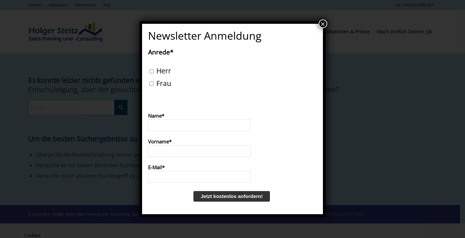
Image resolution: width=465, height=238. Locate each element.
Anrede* (160, 52)
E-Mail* (156, 167)
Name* (156, 115)
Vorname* (160, 141)
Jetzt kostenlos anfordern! (232, 196)
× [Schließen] (323, 24)
